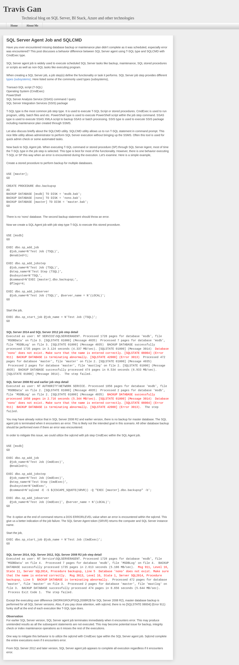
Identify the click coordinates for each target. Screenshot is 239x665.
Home (14, 25)
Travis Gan (22, 9)
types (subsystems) (18, 79)
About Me (32, 25)
